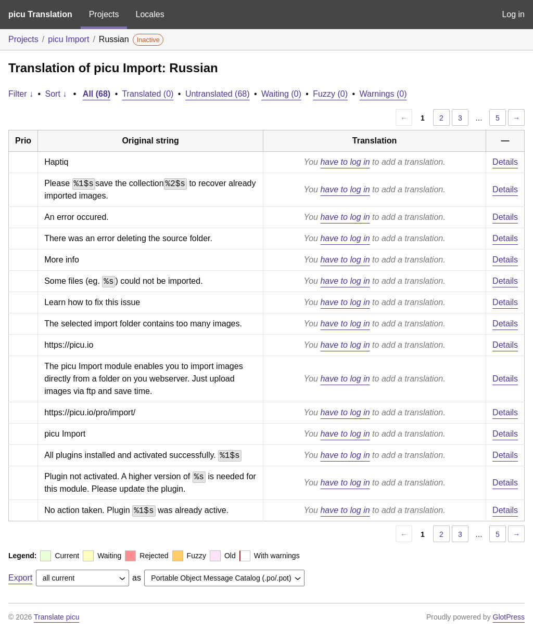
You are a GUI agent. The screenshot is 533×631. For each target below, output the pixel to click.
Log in (513, 14)
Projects (104, 14)
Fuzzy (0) (330, 93)
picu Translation (40, 14)
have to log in (345, 161)
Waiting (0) (281, 93)
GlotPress (509, 617)
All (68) (96, 93)
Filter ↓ (20, 93)
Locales (149, 14)
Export (20, 577)
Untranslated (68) (217, 93)
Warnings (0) (383, 93)
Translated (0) (147, 93)
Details (505, 161)
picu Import (68, 39)
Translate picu (56, 617)
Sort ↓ (56, 93)
